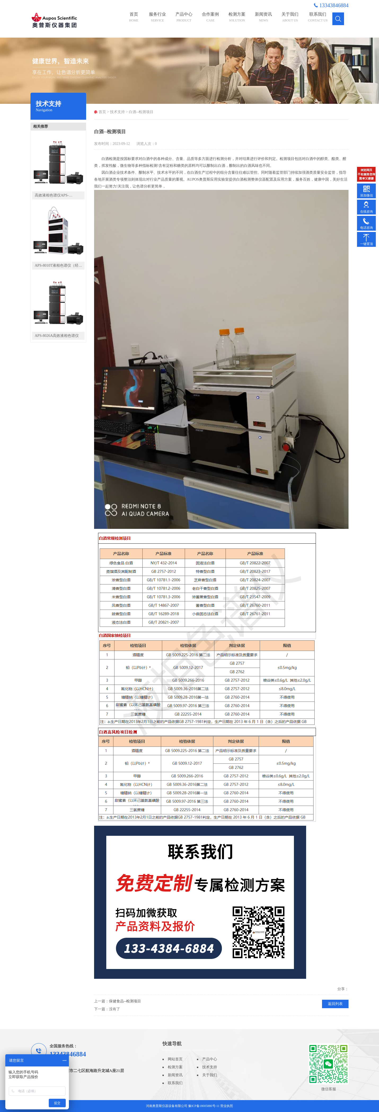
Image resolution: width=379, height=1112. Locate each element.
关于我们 (289, 17)
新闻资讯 (263, 17)
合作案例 (210, 17)
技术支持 (117, 112)
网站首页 (175, 1059)
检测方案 (236, 17)
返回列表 (335, 1004)
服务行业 (157, 17)
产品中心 (183, 17)
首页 (133, 17)
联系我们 (318, 17)
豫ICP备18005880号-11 (203, 1106)
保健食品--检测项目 (125, 1001)
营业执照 (226, 1106)
